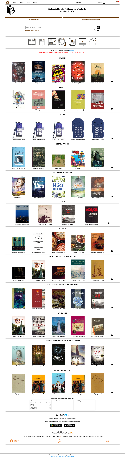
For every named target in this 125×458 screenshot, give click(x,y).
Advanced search (29, 30)
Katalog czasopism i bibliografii (91, 19)
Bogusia (32, 404)
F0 (104, 2)
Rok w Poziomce (33, 405)
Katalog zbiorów (34, 19)
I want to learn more (56, 456)
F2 (111, 2)
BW (87, 2)
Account (35, 2)
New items (14, 2)
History (22, 2)
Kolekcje (37, 30)
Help (28, 2)
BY (94, 2)
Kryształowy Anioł (33, 408)
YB (90, 2)
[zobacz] (71, 50)
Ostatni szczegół (33, 407)
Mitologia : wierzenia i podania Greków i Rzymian (40, 402)
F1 (107, 2)
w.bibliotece (57, 436)
